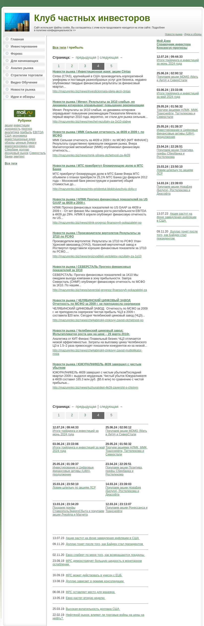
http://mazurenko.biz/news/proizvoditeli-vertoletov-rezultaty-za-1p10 (97, 256)
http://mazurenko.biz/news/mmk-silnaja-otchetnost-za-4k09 (91, 155)
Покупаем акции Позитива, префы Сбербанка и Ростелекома (124, 471)
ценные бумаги (26, 142)
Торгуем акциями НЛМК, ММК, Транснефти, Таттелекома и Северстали (126, 451)
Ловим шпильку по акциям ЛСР (74, 487)
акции (9, 125)
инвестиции (22, 125)
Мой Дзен (164, 41)
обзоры (10, 142)
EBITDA (38, 132)
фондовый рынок (17, 153)
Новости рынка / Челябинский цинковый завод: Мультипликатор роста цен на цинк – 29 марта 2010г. (91, 332)
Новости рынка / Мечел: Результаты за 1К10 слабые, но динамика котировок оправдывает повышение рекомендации (98, 103)
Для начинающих (24, 61)
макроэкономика (16, 146)
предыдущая (86, 57)
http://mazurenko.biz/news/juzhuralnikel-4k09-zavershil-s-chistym (95, 387)
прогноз (26, 128)
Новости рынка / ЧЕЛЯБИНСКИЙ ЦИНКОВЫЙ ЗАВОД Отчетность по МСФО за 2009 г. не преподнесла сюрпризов (96, 302)
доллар (24, 149)
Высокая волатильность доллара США (93, 609)
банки (9, 156)
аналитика (12, 132)
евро (32, 146)
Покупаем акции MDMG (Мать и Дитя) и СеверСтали (126, 432)
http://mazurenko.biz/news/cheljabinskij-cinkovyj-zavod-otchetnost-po (98, 320)
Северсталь (37, 153)
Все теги (11, 163)
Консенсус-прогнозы (172, 48)
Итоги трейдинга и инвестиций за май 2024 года (178, 95)
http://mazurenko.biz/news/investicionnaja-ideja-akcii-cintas (91, 91)
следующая (109, 57)
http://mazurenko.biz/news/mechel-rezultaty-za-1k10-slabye (92, 121)
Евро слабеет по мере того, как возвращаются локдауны (105, 555)
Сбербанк (11, 149)
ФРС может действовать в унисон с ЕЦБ (94, 575)
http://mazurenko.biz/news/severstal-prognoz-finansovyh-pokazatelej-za (100, 290)
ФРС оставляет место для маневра (91, 592)
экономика (19, 135)
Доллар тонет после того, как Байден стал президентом (105, 544)
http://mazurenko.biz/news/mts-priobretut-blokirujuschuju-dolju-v (95, 189)
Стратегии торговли (27, 75)
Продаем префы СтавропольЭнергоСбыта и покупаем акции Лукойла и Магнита (78, 511)
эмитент (19, 156)
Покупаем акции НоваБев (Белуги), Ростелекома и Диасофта (123, 491)
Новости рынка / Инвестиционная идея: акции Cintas (92, 71)
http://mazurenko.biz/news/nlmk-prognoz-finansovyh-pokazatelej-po (97, 222)
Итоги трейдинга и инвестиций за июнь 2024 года (178, 61)
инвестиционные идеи (20, 139)
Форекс (17, 53)
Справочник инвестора (174, 44)
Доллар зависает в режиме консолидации (95, 581)
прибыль (26, 132)
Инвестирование (24, 46)
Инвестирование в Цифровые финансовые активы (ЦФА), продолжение (73, 471)
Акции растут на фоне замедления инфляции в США (103, 538)
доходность (13, 128)
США (8, 135)
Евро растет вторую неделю (86, 598)
